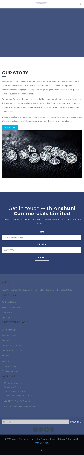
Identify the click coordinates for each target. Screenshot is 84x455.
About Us (10, 127)
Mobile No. (41, 244)
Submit (42, 258)
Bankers (5, 361)
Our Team (6, 318)
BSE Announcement (11, 371)
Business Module (9, 302)
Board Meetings (9, 330)
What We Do (7, 313)
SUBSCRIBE (75, 422)
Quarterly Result (9, 335)
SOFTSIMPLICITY (42, 443)
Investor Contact (9, 366)
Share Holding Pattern (12, 345)
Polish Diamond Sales (11, 307)
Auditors (6, 356)
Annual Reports (9, 340)
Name (41, 232)
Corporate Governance (12, 350)
